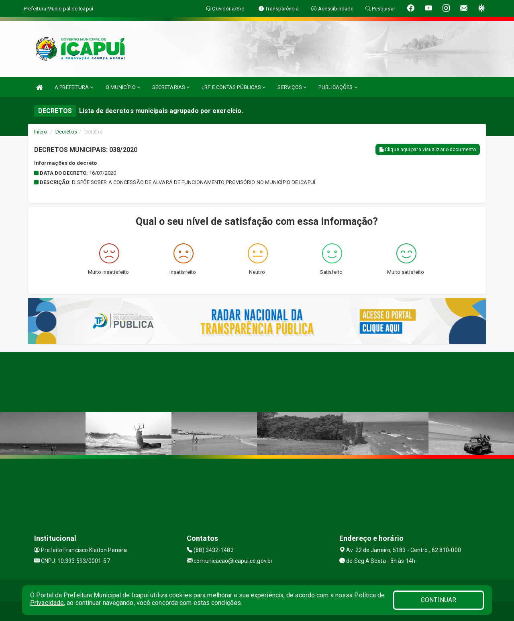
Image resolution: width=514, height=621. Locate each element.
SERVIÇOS (291, 87)
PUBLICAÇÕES (337, 87)
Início (40, 132)
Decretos (66, 132)
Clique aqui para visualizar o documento (427, 149)
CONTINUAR (438, 600)
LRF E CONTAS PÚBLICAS (233, 87)
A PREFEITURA (74, 87)
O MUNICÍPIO (123, 87)
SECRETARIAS (171, 87)
